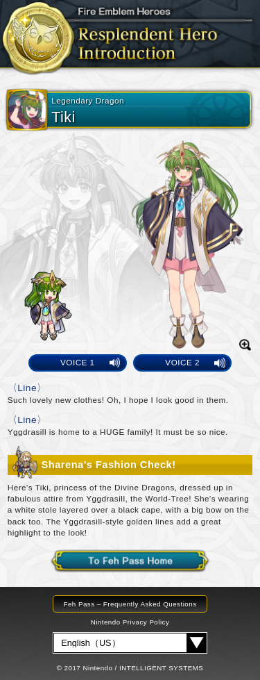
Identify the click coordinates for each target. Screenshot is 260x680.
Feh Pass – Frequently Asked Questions (129, 604)
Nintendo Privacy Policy (130, 622)
